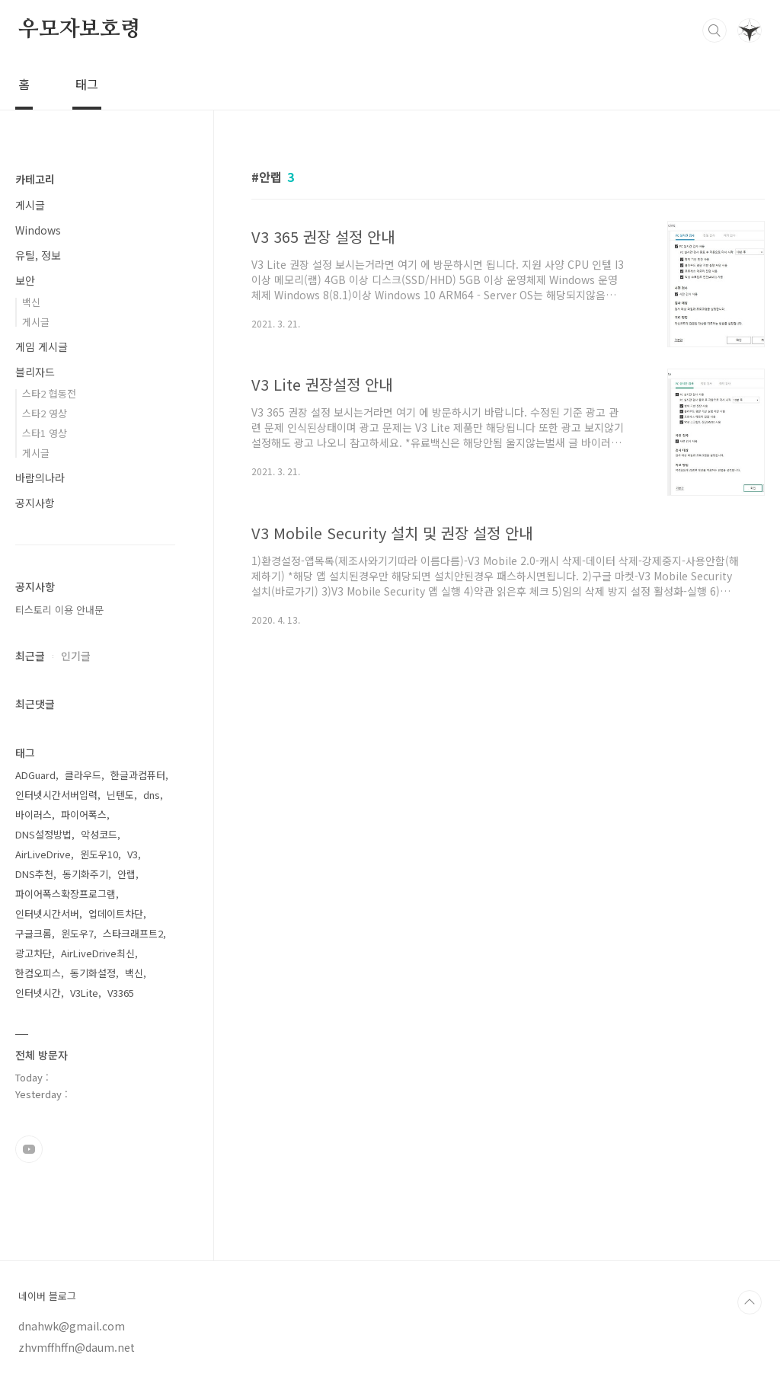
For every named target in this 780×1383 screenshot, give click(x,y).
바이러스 (33, 814)
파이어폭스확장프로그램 (65, 893)
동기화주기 (85, 874)
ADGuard (35, 775)
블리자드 (35, 371)
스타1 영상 (44, 433)
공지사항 (35, 502)
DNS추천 (34, 874)
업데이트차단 (115, 913)
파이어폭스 (84, 814)
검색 (714, 30)
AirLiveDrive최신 (98, 953)
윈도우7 (77, 933)
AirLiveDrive (43, 854)
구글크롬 (33, 933)
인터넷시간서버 (47, 913)
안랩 (126, 874)
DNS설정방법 (43, 834)
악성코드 (99, 834)
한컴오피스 (38, 973)
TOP (749, 1302)
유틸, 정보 (38, 255)
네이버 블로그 (47, 1296)
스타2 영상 (44, 413)
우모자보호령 (79, 29)
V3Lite (84, 992)
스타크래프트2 (133, 933)
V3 (132, 854)
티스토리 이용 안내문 (59, 609)
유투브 (29, 1149)
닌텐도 (120, 794)
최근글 (30, 655)
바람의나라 (40, 477)
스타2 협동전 (49, 393)
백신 (31, 302)
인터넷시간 (38, 992)
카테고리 (35, 179)
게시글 (30, 204)
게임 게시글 (41, 346)
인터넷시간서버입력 (56, 794)
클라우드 (83, 775)
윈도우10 (99, 854)
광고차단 (33, 953)
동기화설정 (93, 973)
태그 (86, 84)
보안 (25, 280)
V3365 (120, 992)
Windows (38, 230)
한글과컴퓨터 (137, 775)
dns (151, 794)
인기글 (76, 655)
